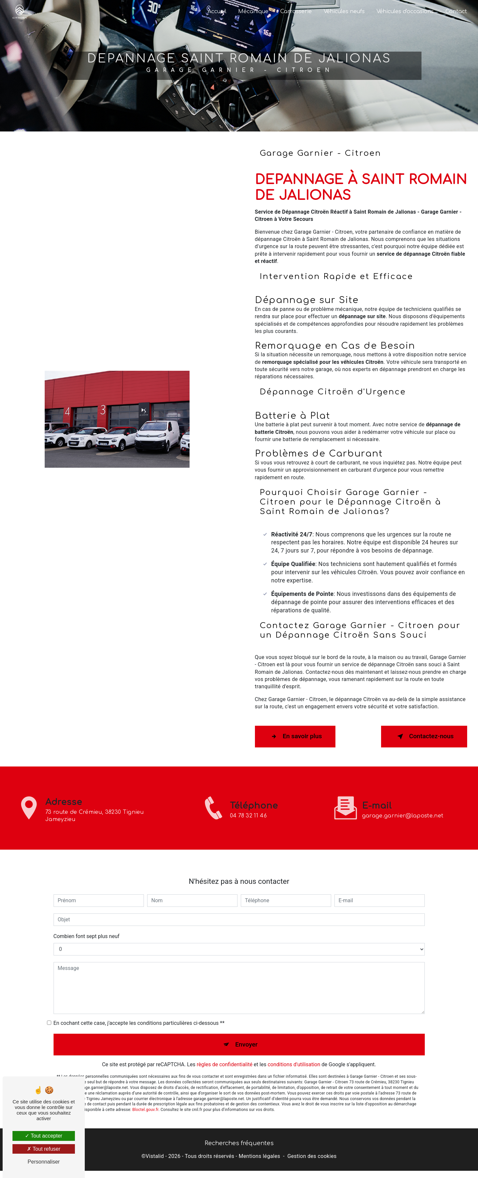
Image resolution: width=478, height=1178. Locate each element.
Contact (456, 11)
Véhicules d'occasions (405, 11)
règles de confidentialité (225, 1049)
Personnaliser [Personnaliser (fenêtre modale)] (44, 1162)
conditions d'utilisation (294, 1049)
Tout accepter (43, 1136)
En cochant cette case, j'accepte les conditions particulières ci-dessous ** (139, 1007)
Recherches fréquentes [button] (239, 1143)
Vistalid (155, 1156)
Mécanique (253, 11)
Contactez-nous (424, 736)
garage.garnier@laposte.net (402, 800)
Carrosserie (296, 11)
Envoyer (246, 1028)
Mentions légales (259, 1156)
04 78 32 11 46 (248, 832)
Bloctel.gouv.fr (145, 1094)
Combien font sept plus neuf (87, 920)
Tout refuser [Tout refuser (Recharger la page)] (43, 1149)
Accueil (217, 11)
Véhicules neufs (344, 11)
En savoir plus (295, 736)
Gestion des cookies (312, 1156)
